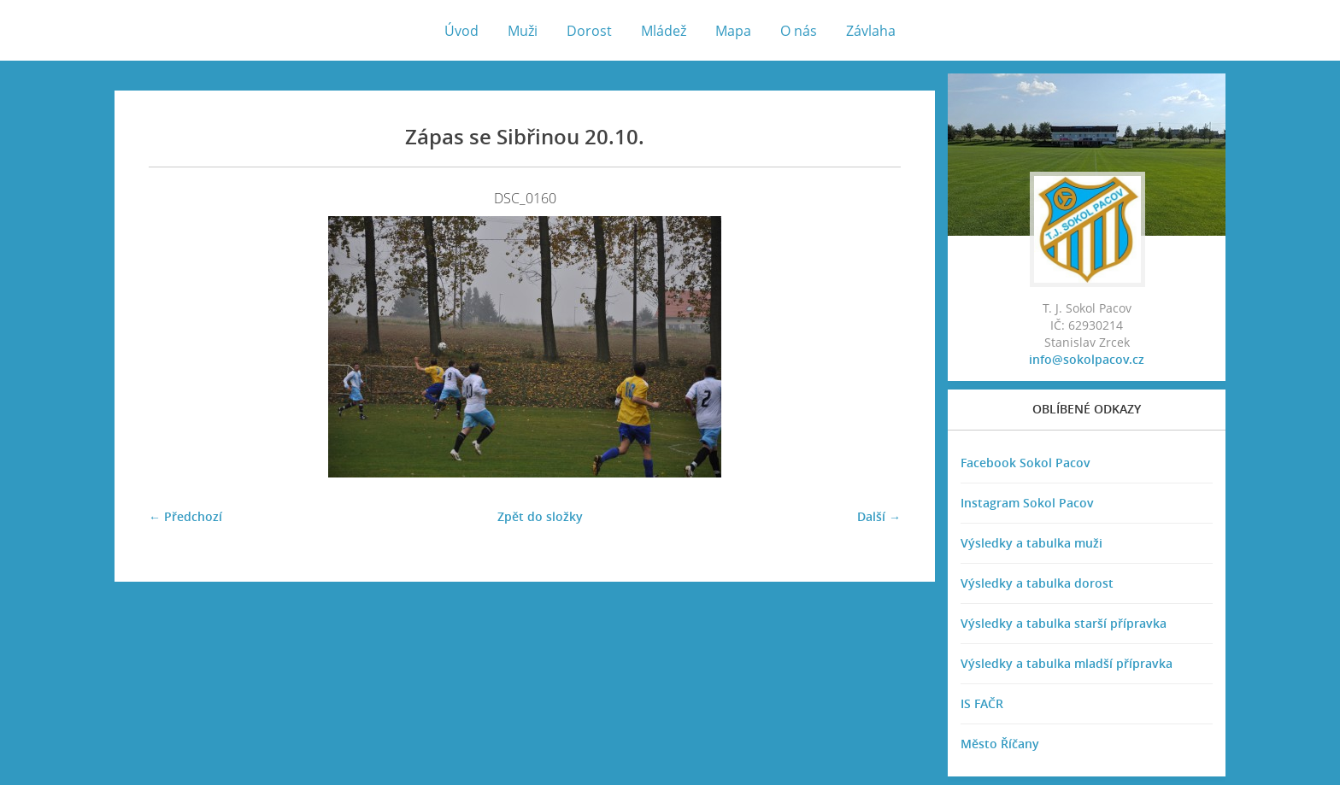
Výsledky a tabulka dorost (1037, 583)
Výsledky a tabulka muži (1031, 543)
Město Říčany (1000, 743)
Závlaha (871, 30)
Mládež (663, 30)
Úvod (461, 30)
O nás (798, 30)
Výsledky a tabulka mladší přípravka (1066, 663)
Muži (523, 30)
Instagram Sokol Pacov (1027, 503)
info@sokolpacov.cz (1086, 359)
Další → (879, 516)
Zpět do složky (540, 516)
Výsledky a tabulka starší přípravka (1064, 623)
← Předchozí (185, 516)
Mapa (733, 30)
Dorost (589, 30)
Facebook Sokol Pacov (1025, 462)
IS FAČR (982, 703)
